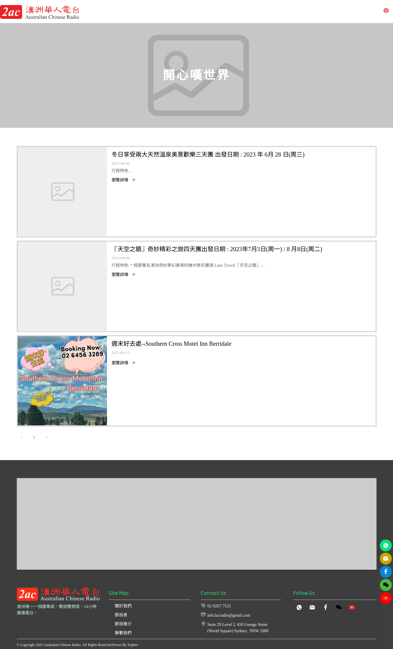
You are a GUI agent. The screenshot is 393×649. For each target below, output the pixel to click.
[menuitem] (105, 13)
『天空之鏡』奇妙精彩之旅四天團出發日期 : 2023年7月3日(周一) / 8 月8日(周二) (217, 249)
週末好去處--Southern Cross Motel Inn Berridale (171, 343)
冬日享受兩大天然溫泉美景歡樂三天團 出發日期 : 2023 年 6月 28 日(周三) (208, 154)
